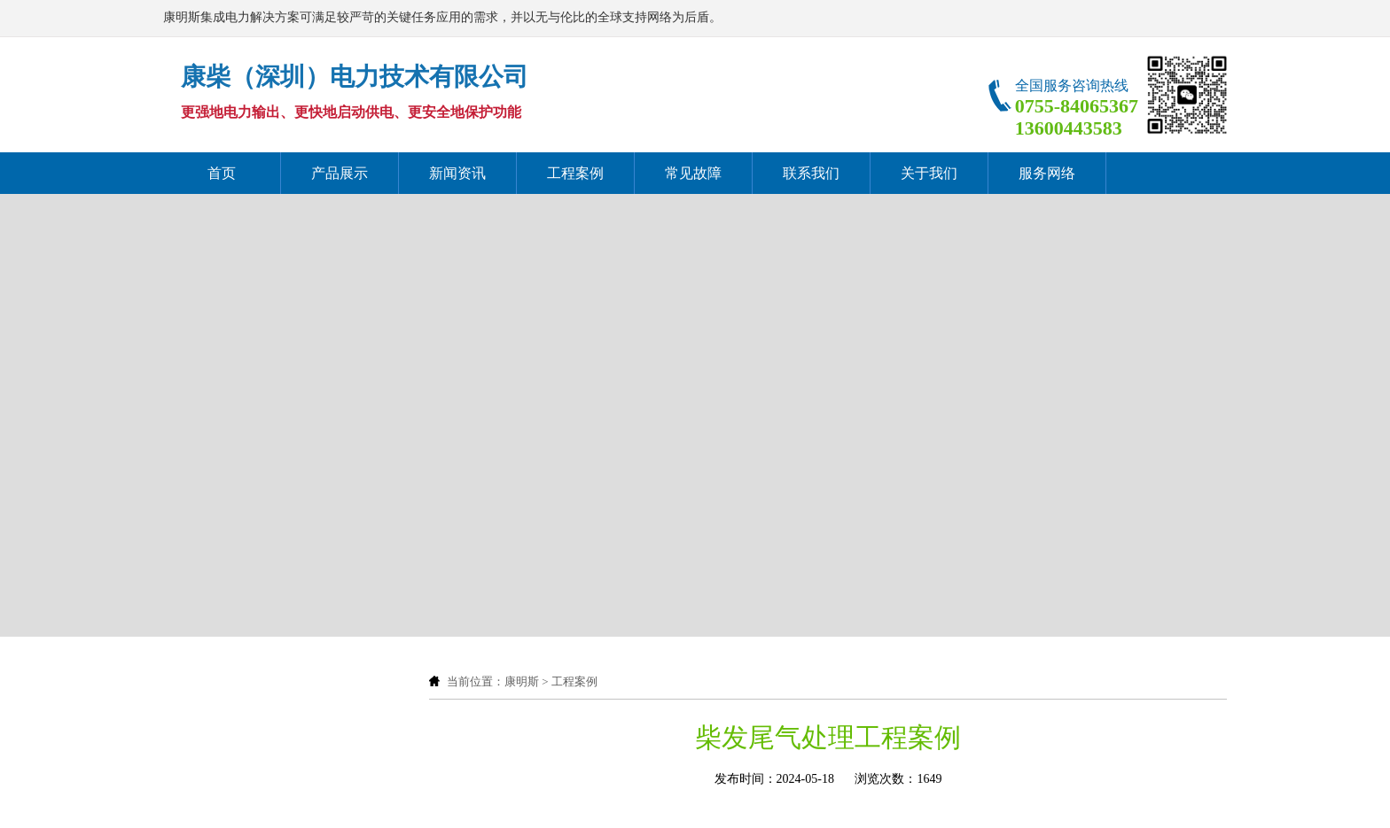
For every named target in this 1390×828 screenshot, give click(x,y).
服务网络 (1047, 173)
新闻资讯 (457, 173)
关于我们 (929, 173)
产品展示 (339, 173)
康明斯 (521, 681)
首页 (221, 173)
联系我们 (811, 173)
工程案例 (575, 173)
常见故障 (693, 173)
